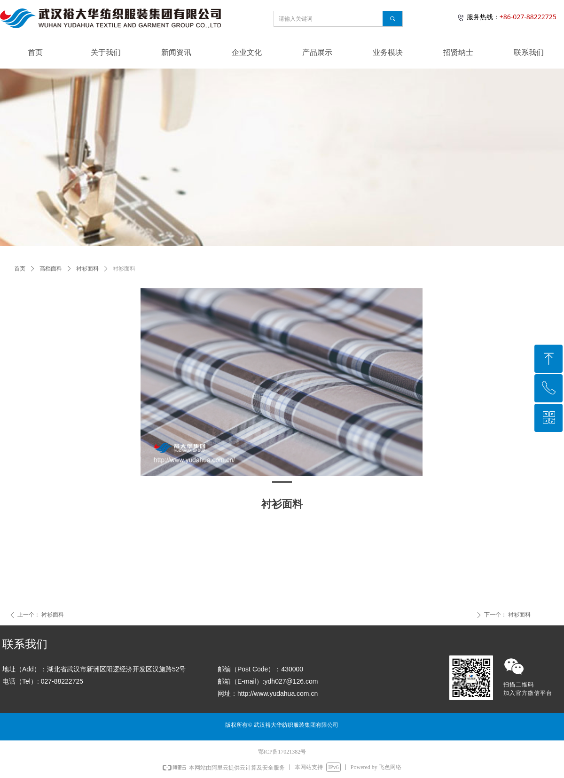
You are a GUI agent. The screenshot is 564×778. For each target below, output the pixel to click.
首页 (19, 268)
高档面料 (50, 268)
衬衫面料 (87, 268)
